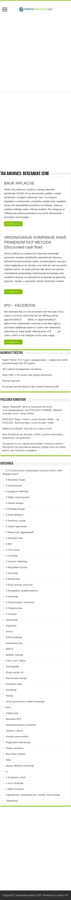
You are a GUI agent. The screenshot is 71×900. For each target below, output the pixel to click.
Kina (8, 707)
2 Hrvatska (12, 555)
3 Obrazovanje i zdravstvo (20, 602)
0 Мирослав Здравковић (20, 532)
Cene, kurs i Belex (16, 660)
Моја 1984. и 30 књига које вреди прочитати (27, 374)
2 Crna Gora (13, 549)
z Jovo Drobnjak (14, 783)
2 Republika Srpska (16, 567)
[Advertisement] (35, 52)
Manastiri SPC (14, 719)
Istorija (9, 695)
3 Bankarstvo (13, 579)
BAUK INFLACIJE (19, 183)
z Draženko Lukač (16, 777)
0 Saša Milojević (15, 514)
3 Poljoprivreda (14, 608)
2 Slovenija (12, 573)
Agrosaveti (11, 619)
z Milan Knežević (15, 789)
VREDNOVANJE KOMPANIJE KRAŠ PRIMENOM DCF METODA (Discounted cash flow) (35, 242)
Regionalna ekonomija (18, 742)
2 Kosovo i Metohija (16, 561)
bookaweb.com (14, 643)
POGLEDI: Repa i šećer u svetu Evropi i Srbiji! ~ (28, 419)
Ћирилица (12, 800)
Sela (8, 759)
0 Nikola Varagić (15, 503)
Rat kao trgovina (11, 380)
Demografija (12, 666)
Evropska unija (14, 684)
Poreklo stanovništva (17, 736)
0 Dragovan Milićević (17, 491)
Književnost (12, 713)
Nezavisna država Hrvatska (21, 724)
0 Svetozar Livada (16, 520)
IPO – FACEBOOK (20, 305)
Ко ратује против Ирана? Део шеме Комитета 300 (30, 386)
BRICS (9, 649)
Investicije (11, 689)
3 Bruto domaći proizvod (19, 584)
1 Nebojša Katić (14, 538)
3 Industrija (12, 596)
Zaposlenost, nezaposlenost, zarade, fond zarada (33, 794)
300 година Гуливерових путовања (22, 369)
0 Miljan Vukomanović (18, 497)
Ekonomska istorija (16, 678)
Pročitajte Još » (13, 224)
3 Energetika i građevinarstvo (22, 590)
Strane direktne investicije (20, 765)
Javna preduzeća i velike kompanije (25, 701)
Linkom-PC (62, 895)
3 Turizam (11, 614)
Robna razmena (14, 748)
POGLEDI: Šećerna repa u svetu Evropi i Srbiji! (28, 422)
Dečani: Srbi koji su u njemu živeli (33, 428)
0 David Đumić (14, 485)
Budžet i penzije (14, 654)
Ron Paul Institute (15, 754)
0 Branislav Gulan (15, 479)
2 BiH (9, 544)
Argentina (11, 625)
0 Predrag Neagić (15, 509)
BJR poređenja (14, 637)
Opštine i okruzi (14, 730)
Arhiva (9, 631)
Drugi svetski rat (14, 672)
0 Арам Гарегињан (16, 526)
